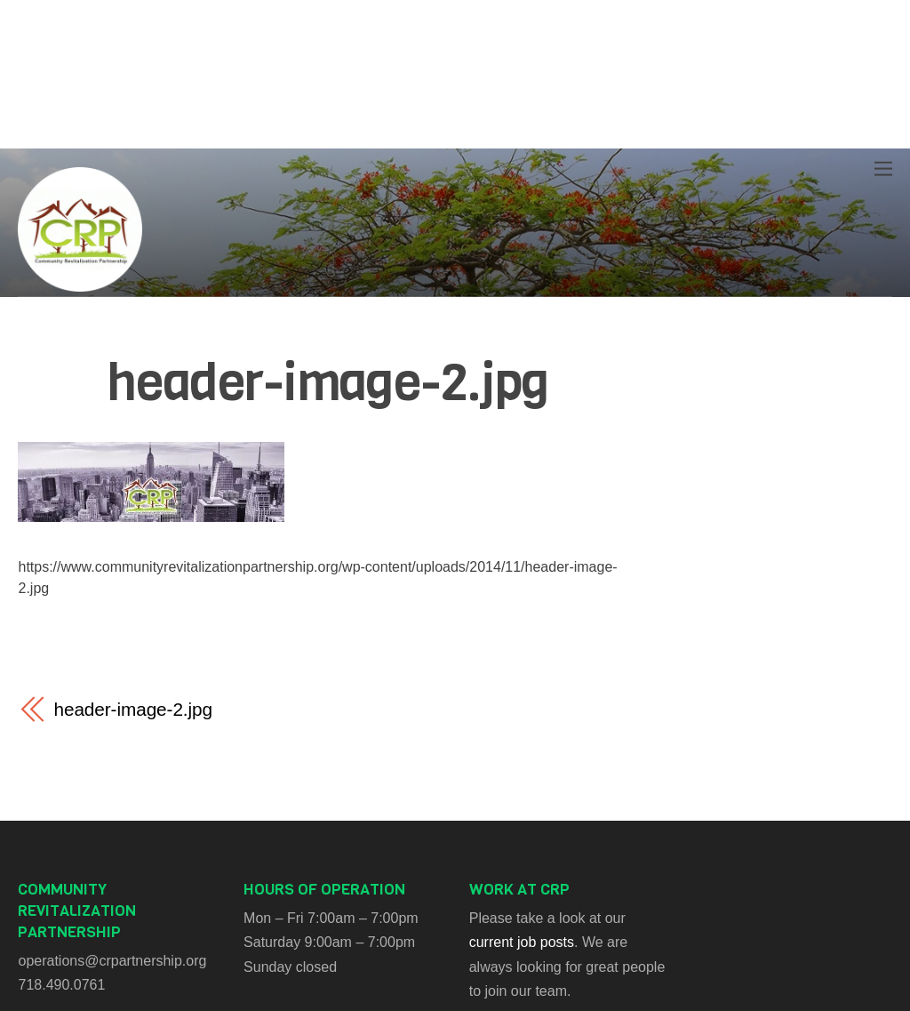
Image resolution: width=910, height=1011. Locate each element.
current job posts (521, 942)
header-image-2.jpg (328, 383)
